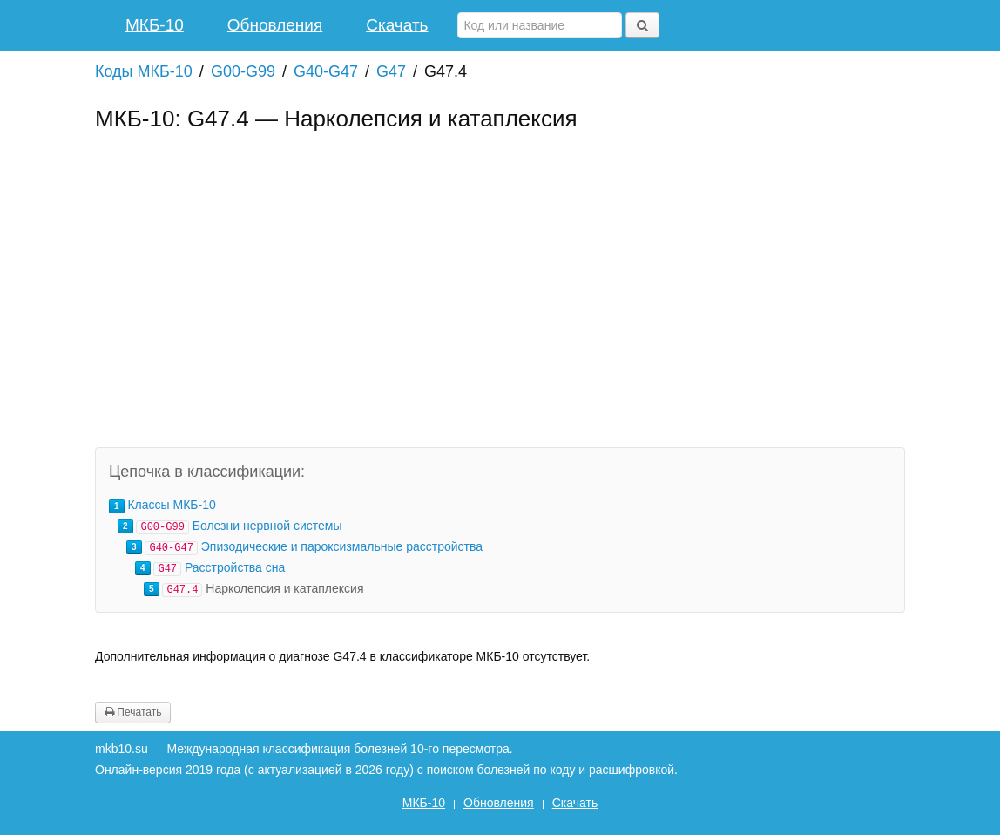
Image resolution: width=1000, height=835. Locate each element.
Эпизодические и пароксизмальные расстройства (342, 546)
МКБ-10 (154, 25)
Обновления (274, 25)
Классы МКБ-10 (171, 505)
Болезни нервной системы (267, 526)
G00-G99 (243, 71)
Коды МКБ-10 (144, 71)
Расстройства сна (235, 567)
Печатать (133, 712)
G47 (391, 71)
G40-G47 (326, 71)
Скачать (397, 25)
